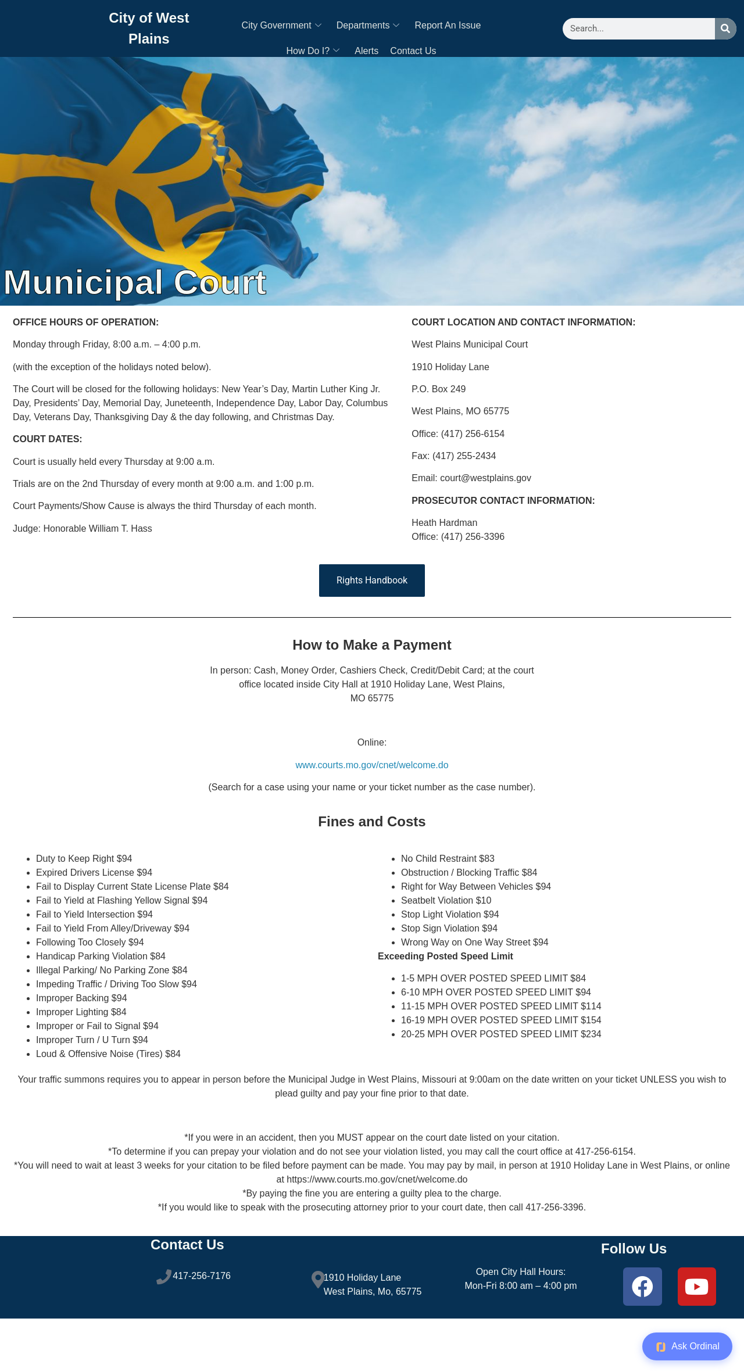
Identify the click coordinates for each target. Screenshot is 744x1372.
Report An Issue (447, 26)
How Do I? (313, 51)
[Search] (725, 29)
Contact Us (413, 51)
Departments (368, 26)
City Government (281, 26)
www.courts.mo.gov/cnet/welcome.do (371, 765)
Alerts (366, 51)
